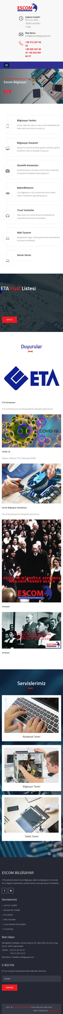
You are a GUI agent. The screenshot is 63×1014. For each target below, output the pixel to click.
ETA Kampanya (8, 402)
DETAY (9, 319)
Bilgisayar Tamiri (31, 786)
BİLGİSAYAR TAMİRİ (12, 910)
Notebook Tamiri (31, 737)
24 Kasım (6, 653)
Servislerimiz (31, 683)
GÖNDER (9, 987)
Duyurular (31, 346)
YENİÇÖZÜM (53, 1010)
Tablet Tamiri (31, 836)
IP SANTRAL (9, 929)
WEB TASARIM (10, 919)
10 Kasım (6, 606)
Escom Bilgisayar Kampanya (14, 507)
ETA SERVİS (8, 915)
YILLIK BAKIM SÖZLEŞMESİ (15, 924)
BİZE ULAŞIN (7, 91)
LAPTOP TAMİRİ (10, 905)
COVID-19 (6, 451)
